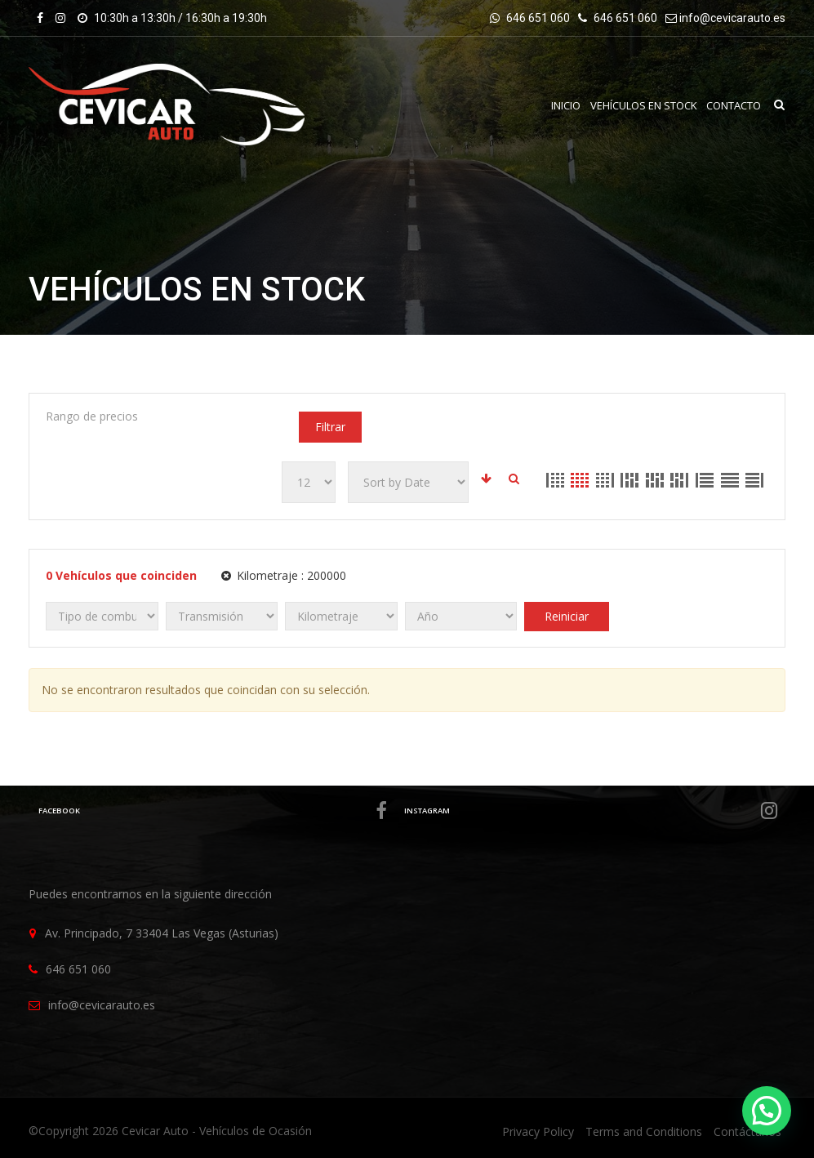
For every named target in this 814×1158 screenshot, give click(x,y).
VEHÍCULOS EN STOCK (642, 105)
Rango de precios (92, 416)
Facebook (212, 810)
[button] (766, 1110)
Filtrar (330, 426)
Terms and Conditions (643, 1131)
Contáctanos (747, 1131)
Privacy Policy (538, 1131)
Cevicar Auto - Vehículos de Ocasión (217, 1130)
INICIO (565, 105)
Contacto (733, 105)
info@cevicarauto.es (732, 17)
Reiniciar (567, 616)
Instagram (590, 810)
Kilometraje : (283, 575)
